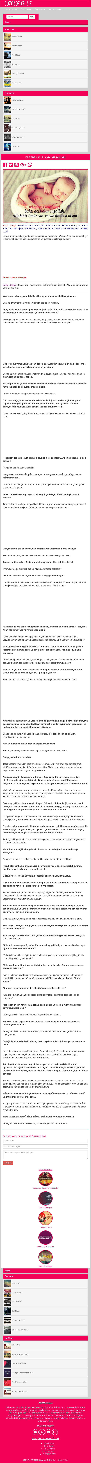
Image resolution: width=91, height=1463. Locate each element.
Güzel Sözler (11, 9)
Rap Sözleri (16, 146)
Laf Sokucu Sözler (18, 1320)
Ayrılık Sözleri (16, 1302)
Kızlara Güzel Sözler (19, 1363)
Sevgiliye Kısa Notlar (19, 1382)
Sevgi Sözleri (16, 55)
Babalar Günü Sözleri (45, 1247)
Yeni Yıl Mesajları (45, 1208)
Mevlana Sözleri (17, 100)
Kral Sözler (16, 1311)
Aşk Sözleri (16, 1345)
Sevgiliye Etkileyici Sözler (21, 1354)
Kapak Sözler (16, 83)
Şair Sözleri (16, 118)
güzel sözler (23, 1412)
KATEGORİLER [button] (56, 9)
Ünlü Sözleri (40, 9)
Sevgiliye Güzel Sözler (20, 1391)
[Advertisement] (45, 258)
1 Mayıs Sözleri (45, 1227)
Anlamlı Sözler (17, 36)
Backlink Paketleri (31, 1459)
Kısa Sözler (16, 1283)
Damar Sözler (17, 46)
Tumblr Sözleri (17, 1292)
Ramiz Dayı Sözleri (18, 109)
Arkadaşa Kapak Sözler (20, 1329)
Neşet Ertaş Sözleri (18, 128)
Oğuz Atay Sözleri (18, 137)
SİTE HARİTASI (49, 1454)
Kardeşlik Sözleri (18, 73)
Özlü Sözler (26, 9)
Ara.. (31, 16)
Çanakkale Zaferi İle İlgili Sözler (45, 1188)
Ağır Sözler (15, 64)
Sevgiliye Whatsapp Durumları (22, 1373)
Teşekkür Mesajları (45, 1266)
